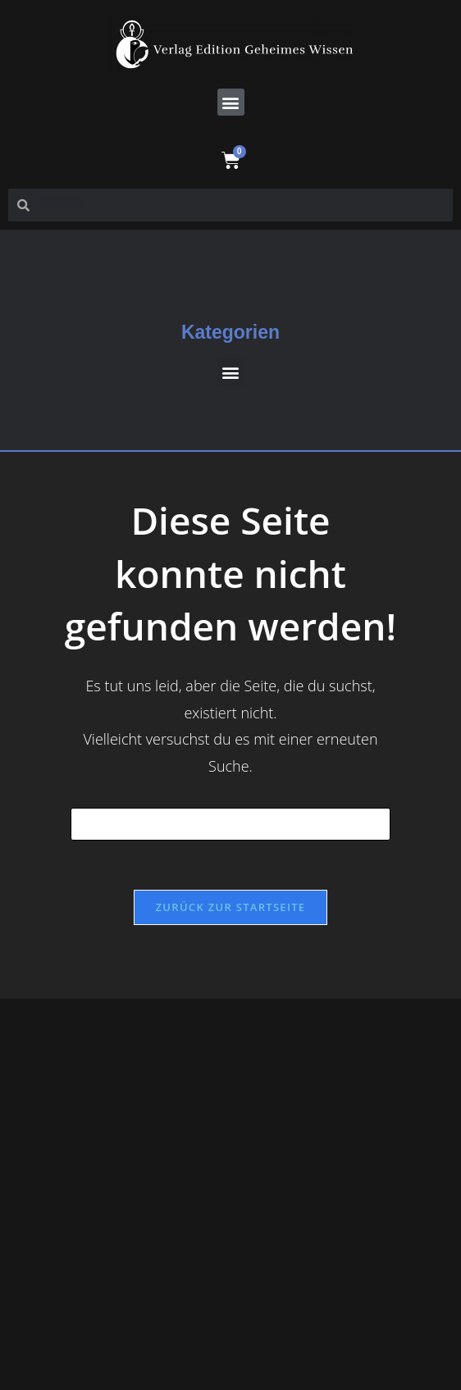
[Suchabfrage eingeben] (230, 824)
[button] (230, 102)
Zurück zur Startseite (231, 907)
